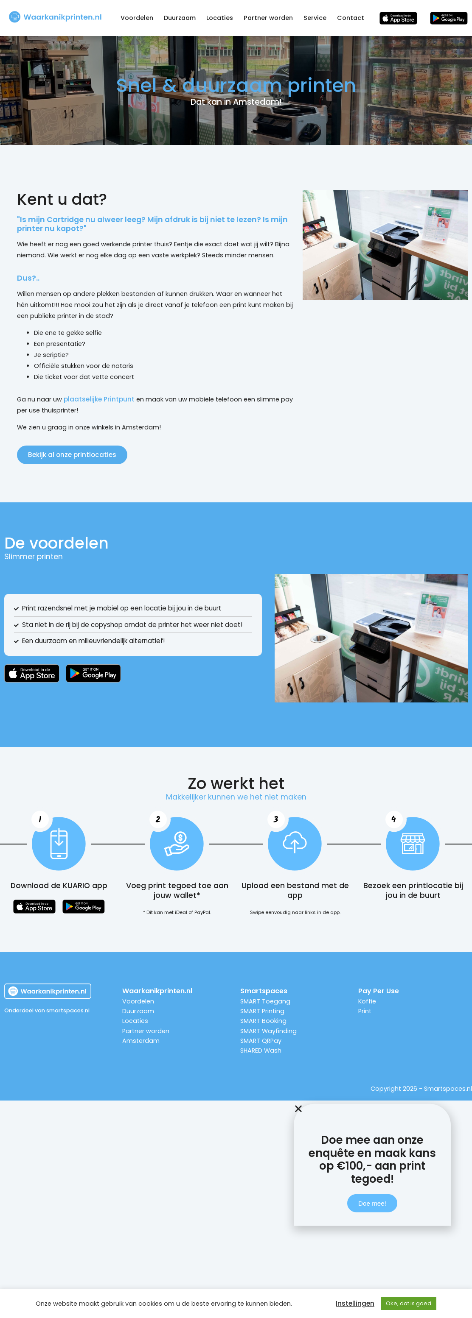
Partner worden (268, 18)
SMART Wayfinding (268, 1031)
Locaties (219, 18)
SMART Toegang (265, 1001)
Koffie (367, 1001)
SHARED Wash (260, 1050)
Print (364, 1011)
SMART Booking (263, 1021)
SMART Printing (262, 1011)
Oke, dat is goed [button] (408, 1303)
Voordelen (137, 18)
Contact (350, 18)
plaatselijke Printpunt (99, 399)
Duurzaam (180, 18)
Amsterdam (141, 1041)
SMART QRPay (260, 1041)
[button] (372, 1135)
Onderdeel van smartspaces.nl (47, 1010)
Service (314, 18)
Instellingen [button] (355, 1303)
